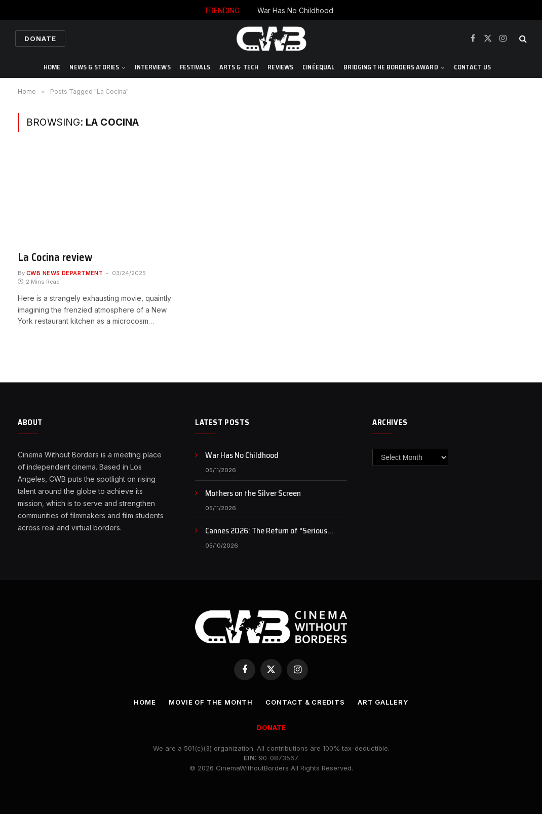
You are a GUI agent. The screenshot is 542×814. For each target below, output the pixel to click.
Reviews (280, 67)
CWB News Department (64, 273)
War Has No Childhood (295, 10)
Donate (40, 38)
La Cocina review (55, 257)
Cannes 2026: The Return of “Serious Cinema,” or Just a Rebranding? (266, 531)
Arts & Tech (238, 67)
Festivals (195, 67)
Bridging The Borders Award (390, 67)
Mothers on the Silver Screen (253, 493)
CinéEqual (318, 67)
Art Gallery (383, 702)
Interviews (152, 67)
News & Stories (94, 67)
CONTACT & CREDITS (304, 702)
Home (52, 67)
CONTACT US (472, 67)
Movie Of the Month (211, 702)
